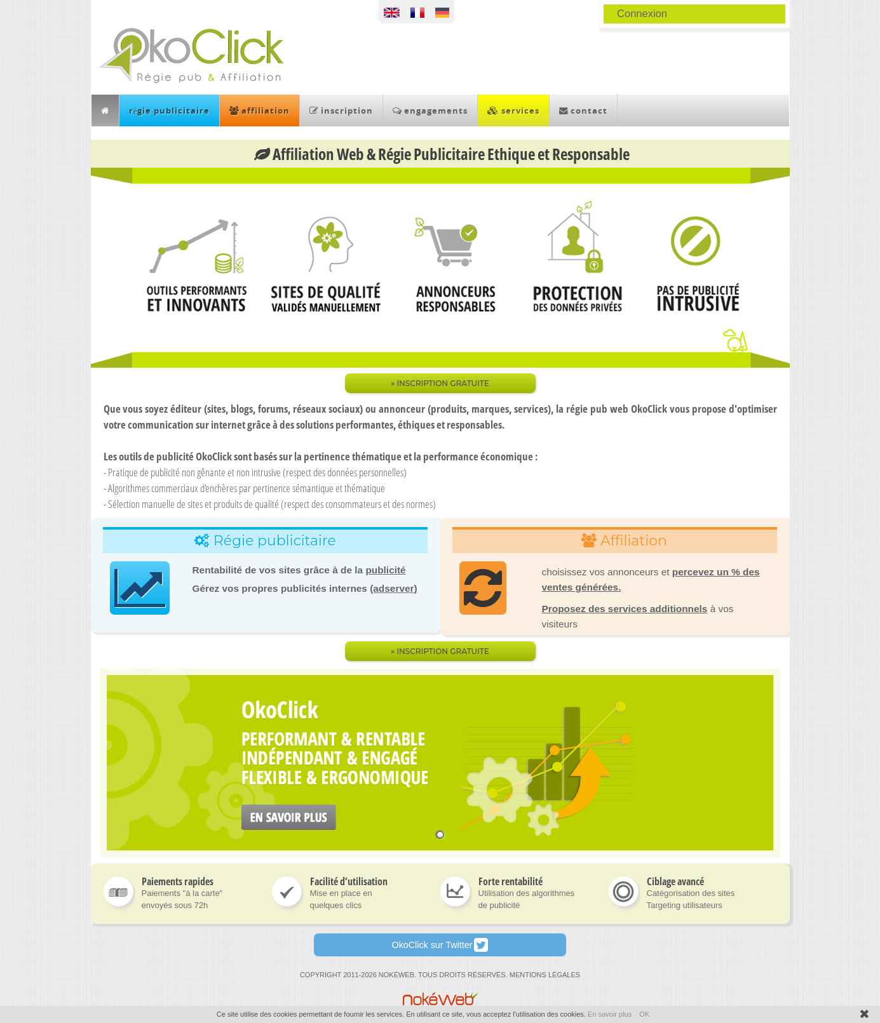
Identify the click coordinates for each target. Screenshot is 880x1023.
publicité (385, 570)
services (513, 110)
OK (644, 1014)
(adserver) (393, 588)
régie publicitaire (169, 110)
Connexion (642, 13)
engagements (430, 110)
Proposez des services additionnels (625, 608)
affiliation (259, 110)
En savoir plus (610, 1014)
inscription (341, 110)
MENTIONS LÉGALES (545, 975)
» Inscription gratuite (440, 651)
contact (583, 110)
